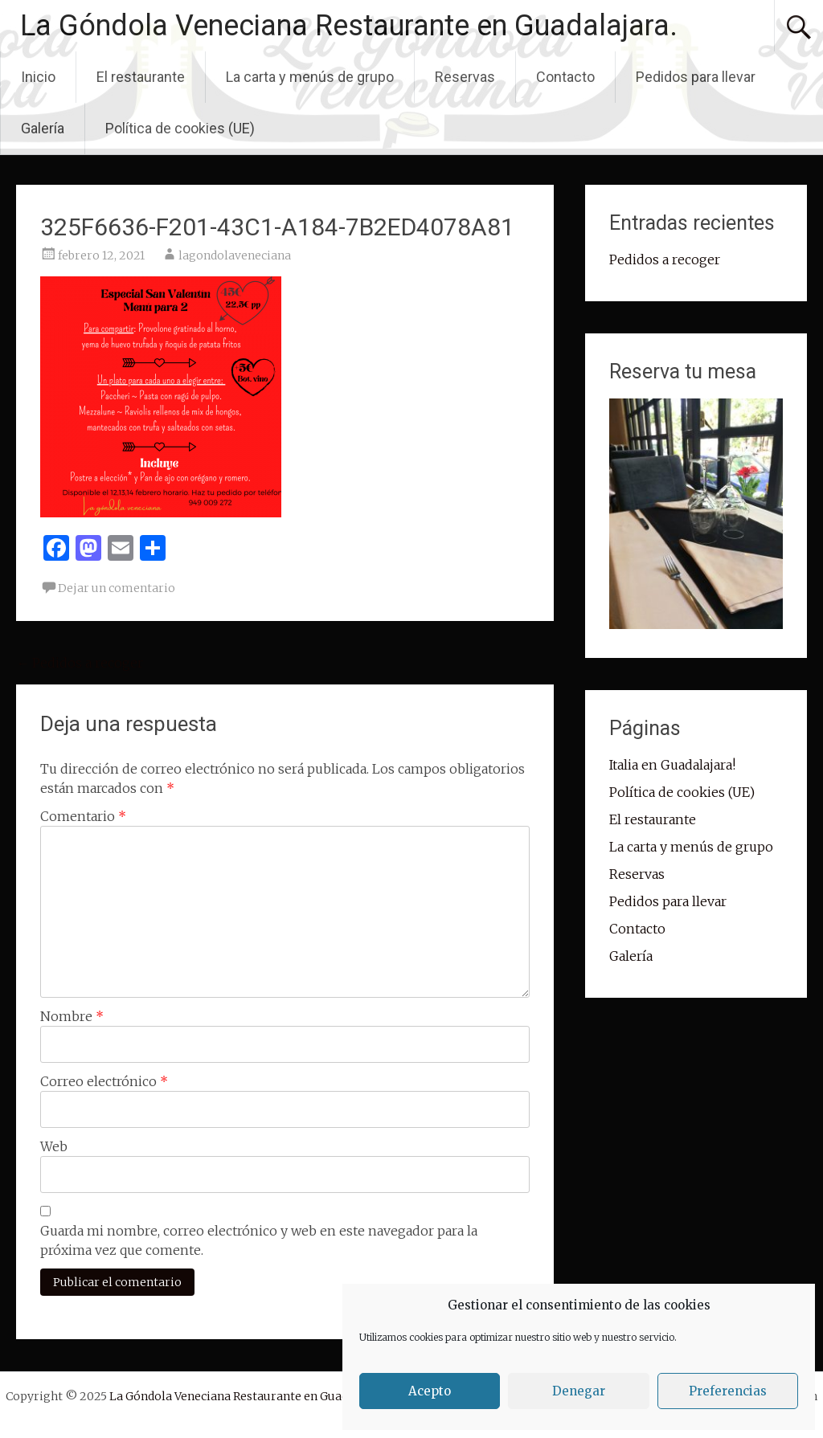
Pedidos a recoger (79, 663)
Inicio (38, 76)
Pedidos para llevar (695, 76)
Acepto (429, 1391)
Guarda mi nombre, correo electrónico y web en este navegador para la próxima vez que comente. (258, 1240)
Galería (42, 128)
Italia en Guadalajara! (672, 765)
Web (54, 1146)
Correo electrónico (104, 1081)
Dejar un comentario (116, 588)
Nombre (72, 1016)
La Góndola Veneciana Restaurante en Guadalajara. (349, 26)
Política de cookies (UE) (180, 128)
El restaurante (140, 76)
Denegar (578, 1391)
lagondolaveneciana (234, 255)
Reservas (465, 76)
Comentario (83, 816)
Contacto (565, 76)
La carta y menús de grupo (310, 76)
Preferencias (728, 1391)
